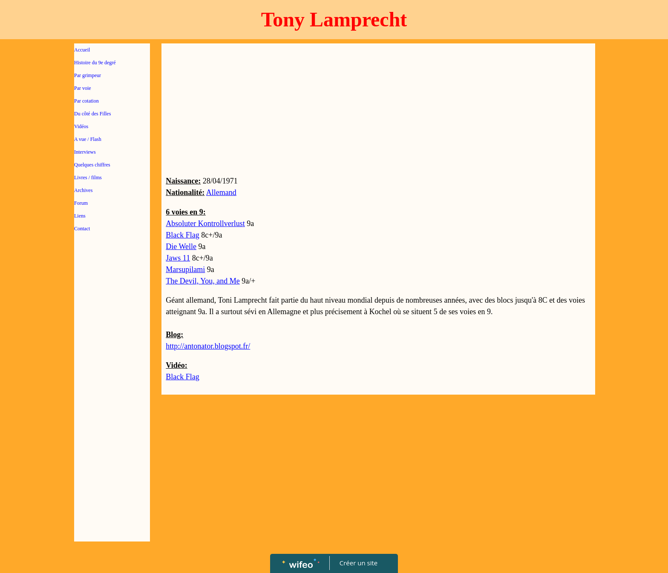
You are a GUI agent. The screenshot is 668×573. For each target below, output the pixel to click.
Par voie (82, 88)
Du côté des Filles (92, 114)
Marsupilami (185, 269)
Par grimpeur (87, 75)
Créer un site (358, 563)
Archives (83, 190)
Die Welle (181, 246)
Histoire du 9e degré (95, 63)
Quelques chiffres (92, 165)
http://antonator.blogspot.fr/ (208, 346)
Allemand (221, 192)
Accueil (82, 50)
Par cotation (86, 101)
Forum (81, 203)
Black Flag (182, 235)
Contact (82, 229)
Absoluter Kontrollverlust (205, 223)
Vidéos (81, 126)
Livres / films (88, 177)
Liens (80, 216)
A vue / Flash (87, 139)
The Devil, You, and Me (203, 281)
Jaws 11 (178, 258)
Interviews (85, 152)
